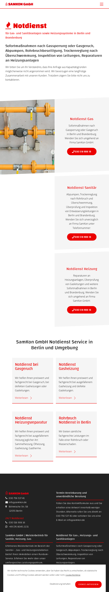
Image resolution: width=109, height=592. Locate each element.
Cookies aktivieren (88, 584)
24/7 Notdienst (14, 518)
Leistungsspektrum (32, 562)
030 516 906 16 (15, 522)
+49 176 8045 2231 (17, 526)
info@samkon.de (16, 502)
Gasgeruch (61, 550)
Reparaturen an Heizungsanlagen (70, 560)
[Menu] (102, 4)
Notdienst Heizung (81, 269)
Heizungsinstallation (37, 550)
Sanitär (9, 550)
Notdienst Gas (81, 119)
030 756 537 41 (15, 498)
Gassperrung (90, 546)
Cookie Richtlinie (73, 575)
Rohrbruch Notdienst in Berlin (75, 420)
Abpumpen (74, 550)
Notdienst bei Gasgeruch (26, 367)
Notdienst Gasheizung (69, 367)
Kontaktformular (80, 503)
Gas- (18, 550)
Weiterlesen (21, 397)
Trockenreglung (89, 550)
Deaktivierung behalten (60, 583)
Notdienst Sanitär (81, 187)
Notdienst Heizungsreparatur (31, 420)
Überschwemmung (66, 554)
